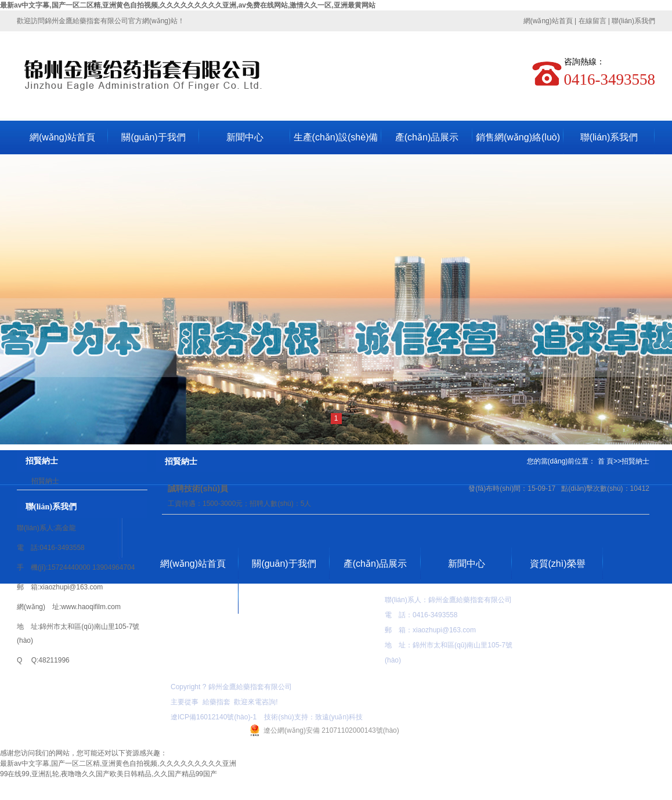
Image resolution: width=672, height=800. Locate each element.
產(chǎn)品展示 (426, 137)
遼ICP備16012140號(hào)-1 (213, 717)
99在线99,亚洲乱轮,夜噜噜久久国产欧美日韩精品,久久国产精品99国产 (108, 774)
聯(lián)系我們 (633, 21)
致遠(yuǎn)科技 (339, 717)
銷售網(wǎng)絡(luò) (518, 137)
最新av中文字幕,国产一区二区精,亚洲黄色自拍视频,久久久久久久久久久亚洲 (118, 763)
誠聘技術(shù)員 (198, 488)
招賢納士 (45, 481)
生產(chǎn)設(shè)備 (336, 137)
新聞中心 (244, 137)
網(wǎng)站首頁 (548, 21)
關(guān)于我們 (153, 137)
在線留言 (592, 21)
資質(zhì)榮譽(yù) (558, 570)
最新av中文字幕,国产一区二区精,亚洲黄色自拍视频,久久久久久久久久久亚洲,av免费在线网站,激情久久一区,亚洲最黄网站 (187, 5)
